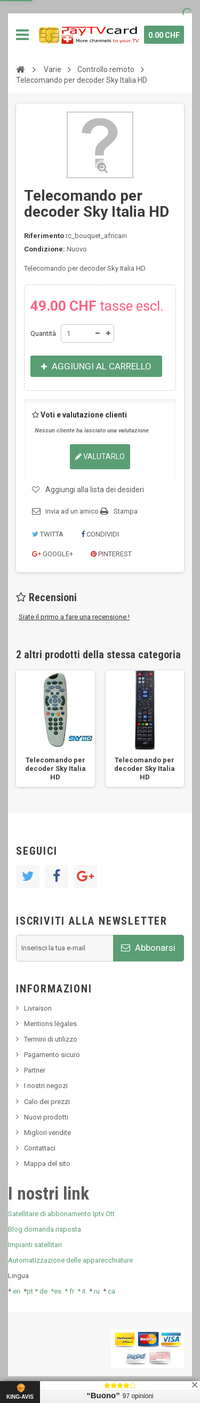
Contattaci (39, 1148)
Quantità (43, 333)
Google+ (52, 554)
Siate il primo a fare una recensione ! (74, 617)
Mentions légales (50, 1024)
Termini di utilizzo (50, 1039)
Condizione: (44, 249)
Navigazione (22, 34)
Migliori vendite (47, 1133)
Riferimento (44, 236)
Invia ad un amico (72, 511)
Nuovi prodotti (46, 1117)
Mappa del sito (47, 1164)
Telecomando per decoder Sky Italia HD (55, 768)
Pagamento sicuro (52, 1055)
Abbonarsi (148, 947)
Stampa (126, 511)
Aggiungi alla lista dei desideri (94, 489)
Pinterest (111, 554)
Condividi (100, 534)
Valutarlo (100, 456)
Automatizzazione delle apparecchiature (70, 1260)
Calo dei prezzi (47, 1102)
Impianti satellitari (35, 1245)
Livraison (38, 1008)
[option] (55, 729)
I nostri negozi (46, 1086)
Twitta (47, 534)
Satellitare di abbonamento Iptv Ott (61, 1214)
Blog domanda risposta (44, 1229)
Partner (34, 1070)
